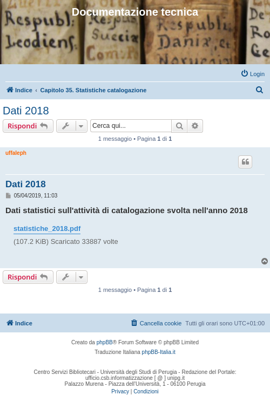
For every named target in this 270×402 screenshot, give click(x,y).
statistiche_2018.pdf (47, 228)
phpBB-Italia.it (159, 352)
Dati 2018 (26, 111)
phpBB (105, 342)
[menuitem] (252, 73)
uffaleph (15, 153)
